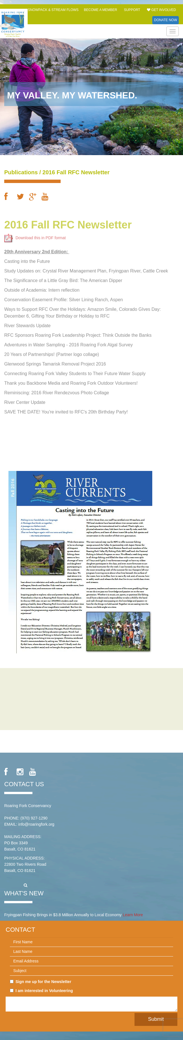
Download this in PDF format (35, 235)
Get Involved (161, 10)
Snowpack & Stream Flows (53, 10)
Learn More (133, 915)
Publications (21, 172)
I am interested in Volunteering (41, 990)
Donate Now (165, 20)
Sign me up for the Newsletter (40, 981)
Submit (156, 1019)
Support (132, 10)
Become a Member (100, 10)
